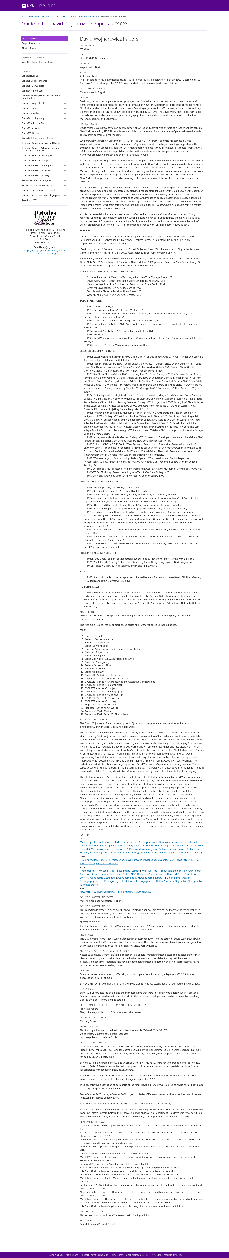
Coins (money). (131, 852)
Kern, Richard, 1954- (107, 863)
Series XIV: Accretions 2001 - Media (39, 190)
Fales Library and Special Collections (79, 16)
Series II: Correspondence (34, 80)
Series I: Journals (30, 75)
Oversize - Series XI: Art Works (36, 170)
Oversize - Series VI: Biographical (38, 155)
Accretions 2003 (30, 200)
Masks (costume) (100, 849)
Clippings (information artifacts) (184, 852)
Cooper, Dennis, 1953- (162, 859)
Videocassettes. (167, 849)
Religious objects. (112, 852)
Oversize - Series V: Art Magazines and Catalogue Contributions (40, 149)
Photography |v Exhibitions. (119, 881)
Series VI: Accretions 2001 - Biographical (41, 195)
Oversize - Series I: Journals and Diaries (41, 143)
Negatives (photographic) (119, 845)
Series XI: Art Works (31, 128)
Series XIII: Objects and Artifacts (37, 138)
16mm (162, 852)
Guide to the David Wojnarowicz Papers (74, 23)
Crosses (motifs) (119, 849)
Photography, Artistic (91, 881)
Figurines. (139, 845)
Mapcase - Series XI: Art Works (37, 185)
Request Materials (31, 43)
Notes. (154, 852)
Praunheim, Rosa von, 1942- (95, 859)
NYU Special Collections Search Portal (40, 16)
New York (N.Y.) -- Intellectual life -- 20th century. (124, 891)
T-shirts (116, 842)
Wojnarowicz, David (138, 859)
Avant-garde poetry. (128, 877)
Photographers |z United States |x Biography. (161, 881)
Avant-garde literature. (152, 877)
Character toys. (129, 842)
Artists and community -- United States (108, 874)
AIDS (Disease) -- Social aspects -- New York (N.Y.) (157, 874)
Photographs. (96, 845)
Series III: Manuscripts (33, 85)
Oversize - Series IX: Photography (38, 165)
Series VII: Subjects (31, 108)
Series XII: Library (30, 133)
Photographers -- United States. (97, 870)
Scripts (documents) (91, 852)
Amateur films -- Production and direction (164, 870)
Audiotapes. (193, 849)
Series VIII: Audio (30, 113)
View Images (29, 48)
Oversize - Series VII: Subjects (36, 160)
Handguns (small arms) (168, 845)
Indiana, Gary (87, 863)
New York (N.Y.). (88, 891)
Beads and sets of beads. (172, 842)
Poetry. (150, 845)
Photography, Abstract (128, 870)
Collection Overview (31, 38)
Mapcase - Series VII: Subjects (36, 180)
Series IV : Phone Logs (33, 90)
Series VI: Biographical (33, 103)
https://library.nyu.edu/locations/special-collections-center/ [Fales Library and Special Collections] (45, 252)
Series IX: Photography (33, 118)
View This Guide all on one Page (37, 62)
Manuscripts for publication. (95, 842)
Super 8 (145, 852)
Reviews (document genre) (143, 849)
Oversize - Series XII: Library (35, 175)
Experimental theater (178, 877)
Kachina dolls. (189, 845)
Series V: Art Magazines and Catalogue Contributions (41, 97)
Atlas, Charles (119, 859)
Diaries (181, 849)
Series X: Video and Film (33, 123)
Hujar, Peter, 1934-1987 (188, 859)
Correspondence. (148, 842)
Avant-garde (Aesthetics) (103, 877)
